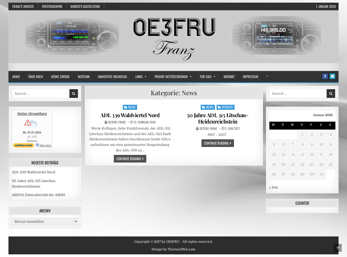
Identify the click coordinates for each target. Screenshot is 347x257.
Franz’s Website (23, 6)
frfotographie (52, 6)
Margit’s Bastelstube (85, 6)
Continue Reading (131, 158)
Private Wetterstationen (171, 76)
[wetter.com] (23, 146)
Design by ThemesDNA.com (173, 249)
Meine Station (60, 76)
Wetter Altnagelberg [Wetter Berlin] (32, 113)
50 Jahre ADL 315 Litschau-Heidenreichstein (217, 118)
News (132, 107)
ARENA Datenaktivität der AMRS (38, 195)
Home (16, 76)
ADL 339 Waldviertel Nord (130, 114)
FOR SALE (206, 76)
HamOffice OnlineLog (112, 76)
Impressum (250, 76)
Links (139, 76)
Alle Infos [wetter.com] (43, 145)
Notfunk (84, 76)
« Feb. (274, 187)
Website (227, 107)
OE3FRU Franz (117, 122)
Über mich (35, 76)
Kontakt (229, 76)
